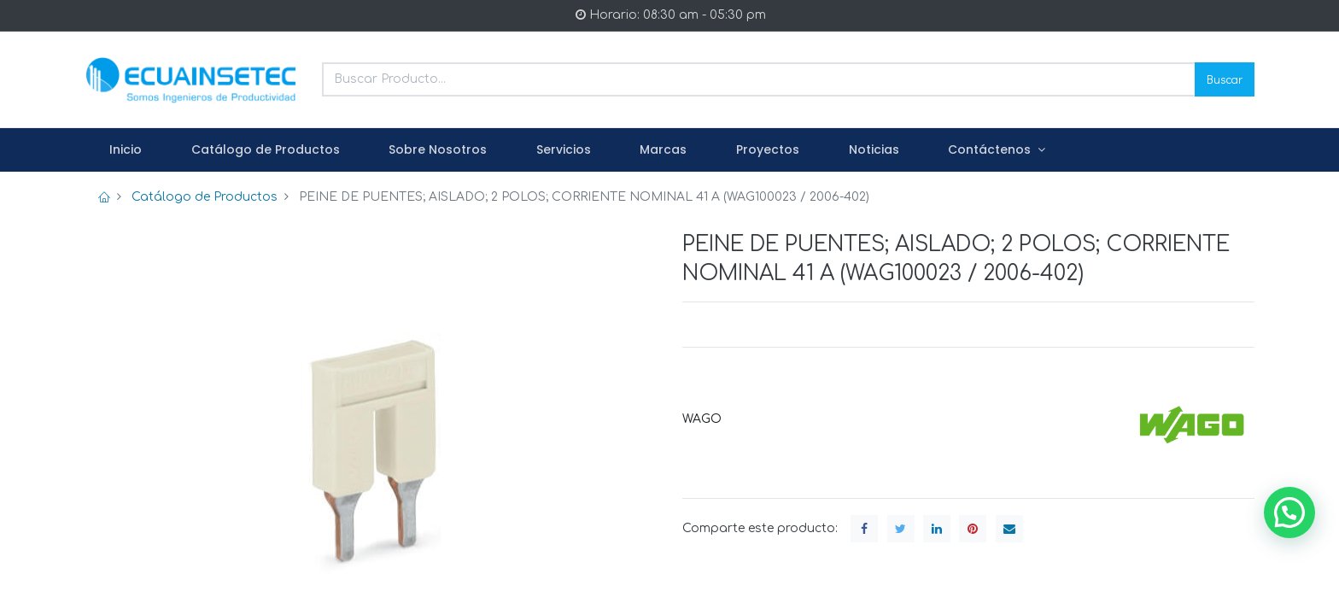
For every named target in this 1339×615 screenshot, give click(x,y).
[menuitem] (125, 150)
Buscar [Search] (1225, 79)
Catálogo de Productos (205, 196)
